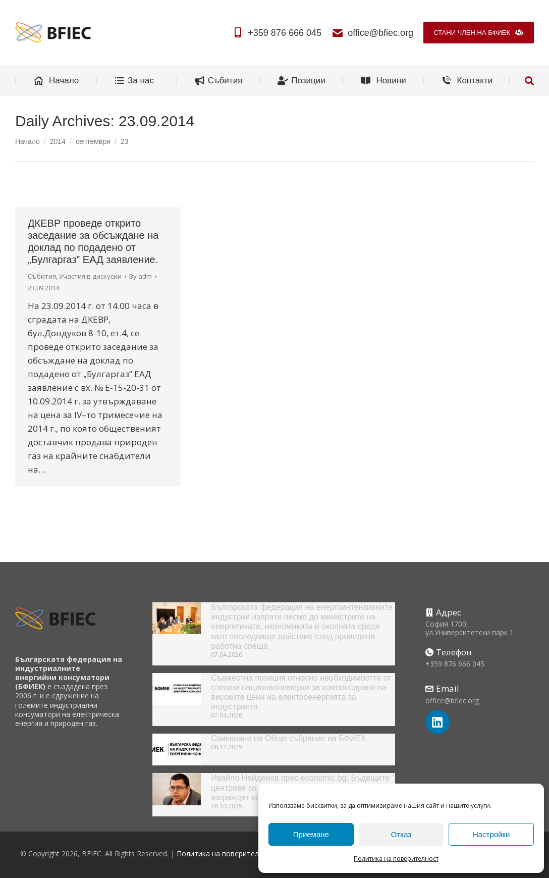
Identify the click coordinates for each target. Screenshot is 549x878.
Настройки (491, 834)
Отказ (401, 834)
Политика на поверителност (396, 858)
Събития (42, 276)
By (140, 276)
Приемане (311, 834)
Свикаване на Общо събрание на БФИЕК (288, 738)
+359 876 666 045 (276, 33)
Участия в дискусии (90, 276)
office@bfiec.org (372, 33)
